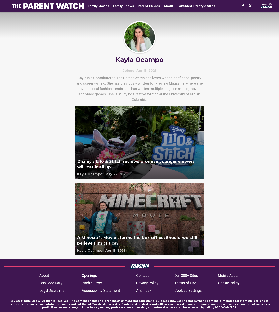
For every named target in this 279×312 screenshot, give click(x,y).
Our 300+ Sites (186, 275)
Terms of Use (185, 283)
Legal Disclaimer (52, 290)
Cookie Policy (229, 283)
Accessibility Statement (101, 290)
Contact (142, 275)
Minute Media (30, 300)
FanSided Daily (50, 283)
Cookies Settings (188, 290)
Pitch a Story (92, 283)
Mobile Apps (228, 275)
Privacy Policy (147, 283)
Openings (89, 275)
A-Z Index (143, 290)
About (44, 275)
